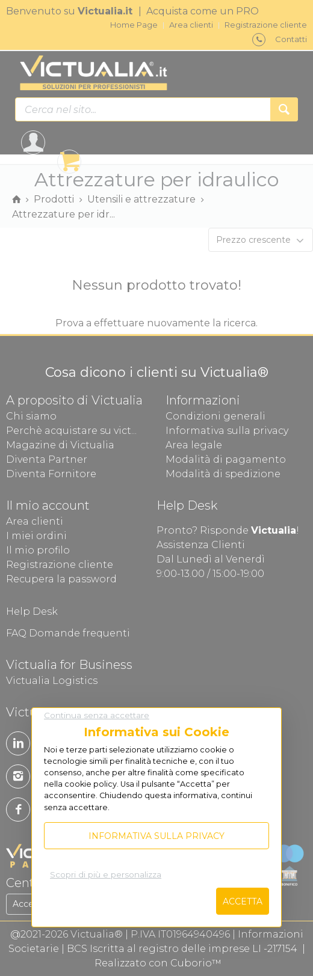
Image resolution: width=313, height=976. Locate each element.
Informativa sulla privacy (156, 836)
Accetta (242, 901)
